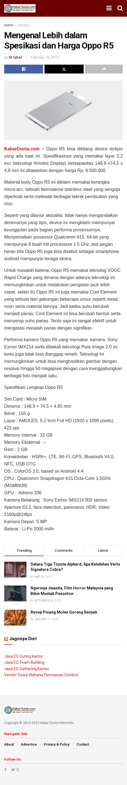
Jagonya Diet (23, 638)
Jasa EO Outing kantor (23, 656)
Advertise (29, 744)
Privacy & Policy (56, 744)
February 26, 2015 (45, 57)
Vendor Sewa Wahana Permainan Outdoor (41, 675)
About (9, 744)
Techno (23, 25)
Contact (82, 744)
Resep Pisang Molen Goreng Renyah (64, 612)
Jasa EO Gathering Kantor (26, 669)
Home (8, 25)
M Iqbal (15, 57)
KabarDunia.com (21, 148)
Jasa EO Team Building (24, 662)
